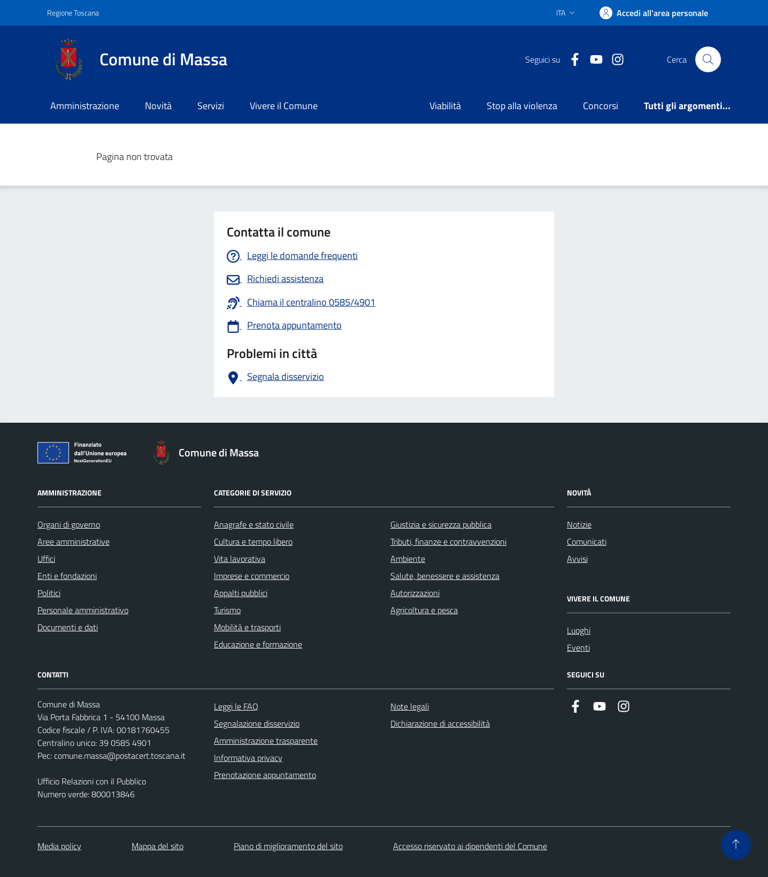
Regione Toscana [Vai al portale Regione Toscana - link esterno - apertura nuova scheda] (73, 12)
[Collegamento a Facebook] (570, 59)
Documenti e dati (67, 627)
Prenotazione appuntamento (265, 774)
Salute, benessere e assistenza (445, 575)
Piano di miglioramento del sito (288, 846)
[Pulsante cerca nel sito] (708, 59)
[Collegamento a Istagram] (613, 59)
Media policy (59, 846)
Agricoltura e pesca (424, 610)
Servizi (210, 105)
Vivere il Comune (284, 105)
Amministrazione (84, 105)
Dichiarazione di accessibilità (440, 723)
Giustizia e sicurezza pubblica (440, 524)
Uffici (46, 558)
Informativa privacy (248, 757)
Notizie (579, 524)
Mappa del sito (157, 846)
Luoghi (578, 630)
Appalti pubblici (240, 592)
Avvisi (577, 558)
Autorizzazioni (415, 592)
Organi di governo (68, 524)
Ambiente (407, 558)
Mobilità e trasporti (247, 627)
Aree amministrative (73, 541)
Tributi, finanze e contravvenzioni (448, 541)
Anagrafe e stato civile (254, 524)
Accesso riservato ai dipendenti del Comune (470, 846)
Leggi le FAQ (236, 706)
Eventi (578, 647)
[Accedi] (654, 13)
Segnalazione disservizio (256, 723)
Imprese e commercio (251, 575)
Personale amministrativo (82, 610)
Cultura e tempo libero (253, 541)
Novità (158, 105)
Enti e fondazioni (67, 575)
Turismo (227, 610)
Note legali (409, 706)
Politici (48, 592)
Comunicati (586, 541)
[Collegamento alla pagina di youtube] (592, 59)
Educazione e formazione (258, 644)
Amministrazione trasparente (266, 740)
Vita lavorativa (239, 558)
